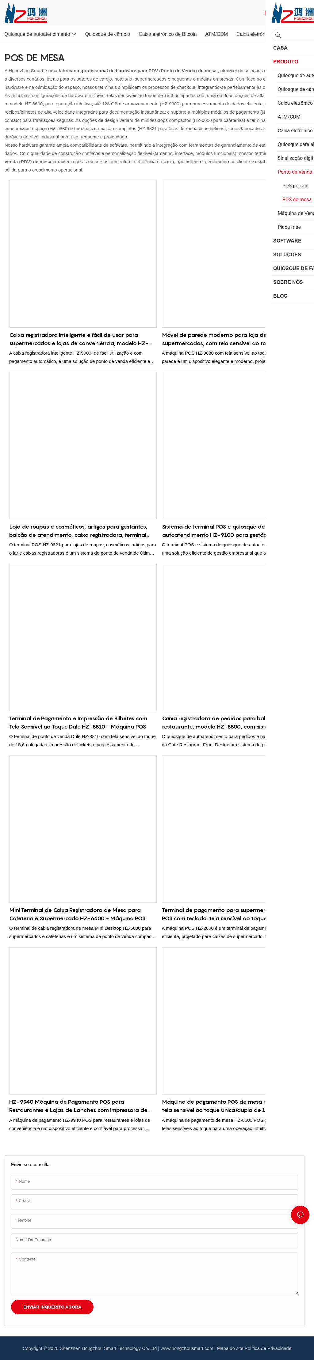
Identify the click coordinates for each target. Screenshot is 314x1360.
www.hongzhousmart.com (187, 1348)
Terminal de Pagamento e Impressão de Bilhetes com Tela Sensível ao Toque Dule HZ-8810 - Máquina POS (78, 722)
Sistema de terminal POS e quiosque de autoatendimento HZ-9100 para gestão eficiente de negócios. (230, 531)
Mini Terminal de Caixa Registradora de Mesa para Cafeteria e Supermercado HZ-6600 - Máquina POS (77, 914)
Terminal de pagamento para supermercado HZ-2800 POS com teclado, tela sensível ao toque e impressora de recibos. (233, 914)
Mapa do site (230, 1348)
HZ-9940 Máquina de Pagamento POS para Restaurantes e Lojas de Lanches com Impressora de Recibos (78, 1106)
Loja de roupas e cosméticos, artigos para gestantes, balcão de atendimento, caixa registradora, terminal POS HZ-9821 (78, 531)
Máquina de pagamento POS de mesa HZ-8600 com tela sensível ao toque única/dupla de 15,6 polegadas (232, 1105)
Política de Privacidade (268, 1348)
